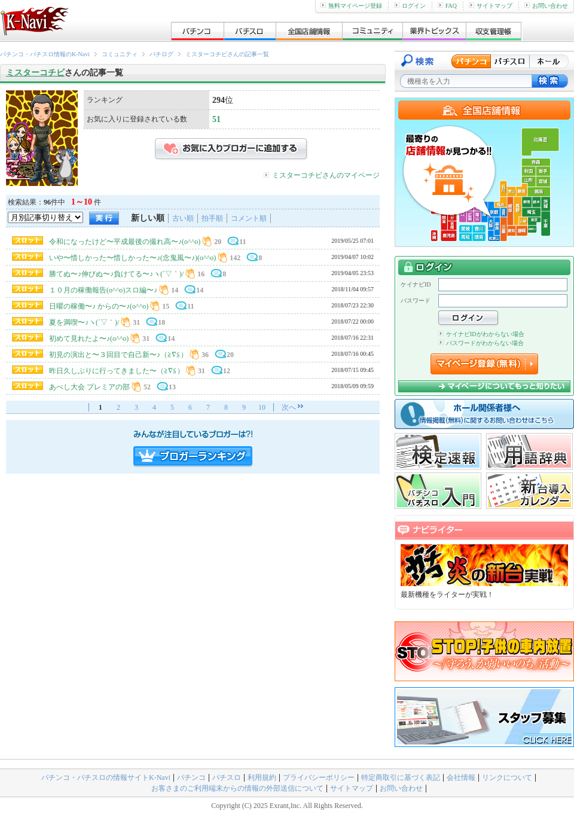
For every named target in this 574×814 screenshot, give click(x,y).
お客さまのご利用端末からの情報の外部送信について (237, 788)
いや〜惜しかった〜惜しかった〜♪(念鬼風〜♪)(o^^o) (133, 258)
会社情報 (461, 777)
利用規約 (262, 777)
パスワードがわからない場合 (481, 343)
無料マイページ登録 (351, 5)
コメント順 (249, 218)
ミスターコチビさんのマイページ (326, 175)
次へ (289, 407)
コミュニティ (120, 54)
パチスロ (226, 777)
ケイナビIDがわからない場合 (481, 334)
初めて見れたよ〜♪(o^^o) (89, 338)
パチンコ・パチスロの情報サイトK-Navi (105, 777)
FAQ (447, 5)
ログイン (410, 5)
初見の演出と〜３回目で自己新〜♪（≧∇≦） (118, 354)
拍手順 (212, 218)
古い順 (183, 218)
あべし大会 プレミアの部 (89, 387)
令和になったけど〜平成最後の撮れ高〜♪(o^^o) (124, 241)
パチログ (161, 54)
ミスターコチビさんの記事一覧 (227, 54)
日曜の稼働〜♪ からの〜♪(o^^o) (98, 306)
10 (261, 407)
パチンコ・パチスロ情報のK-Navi (45, 54)
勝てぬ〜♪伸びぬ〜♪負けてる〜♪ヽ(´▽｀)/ (116, 274)
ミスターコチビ (35, 72)
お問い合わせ (546, 5)
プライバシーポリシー (319, 777)
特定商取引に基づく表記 (400, 777)
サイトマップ (490, 5)
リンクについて (507, 777)
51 (216, 119)
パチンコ (191, 777)
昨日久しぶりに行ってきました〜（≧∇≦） (116, 371)
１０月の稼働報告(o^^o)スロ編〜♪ (103, 290)
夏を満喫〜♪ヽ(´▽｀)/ (84, 322)
